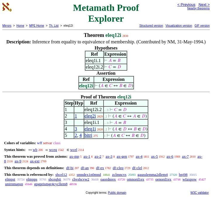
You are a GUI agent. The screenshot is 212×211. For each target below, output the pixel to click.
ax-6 (170, 156)
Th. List (54, 25)
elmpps (31, 179)
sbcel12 (61, 174)
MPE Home (36, 25)
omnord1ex (135, 179)
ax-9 (18, 161)
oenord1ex (163, 179)
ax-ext (34, 161)
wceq (53, 149)
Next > (204, 4)
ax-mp (74, 156)
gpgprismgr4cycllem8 (51, 184)
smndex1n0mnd (89, 174)
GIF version (202, 25)
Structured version (151, 25)
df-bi (69, 168)
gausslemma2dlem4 (152, 174)
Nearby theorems (198, 8)
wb (35, 149)
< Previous (186, 4)
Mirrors (6, 25)
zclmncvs (119, 174)
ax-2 (97, 156)
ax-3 (109, 156)
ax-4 (139, 156)
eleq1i (90, 128)
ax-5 (154, 156)
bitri (88, 135)
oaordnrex (108, 179)
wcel (73, 149)
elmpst (10, 179)
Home (20, 25)
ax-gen (122, 156)
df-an (85, 168)
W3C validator (199, 192)
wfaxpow (189, 179)
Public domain (117, 192)
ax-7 (185, 156)
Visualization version (179, 25)
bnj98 (183, 174)
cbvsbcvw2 (80, 179)
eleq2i (90, 115)
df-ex (100, 168)
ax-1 (87, 156)
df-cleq (118, 168)
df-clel (137, 168)
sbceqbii (54, 179)
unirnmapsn (14, 184)
